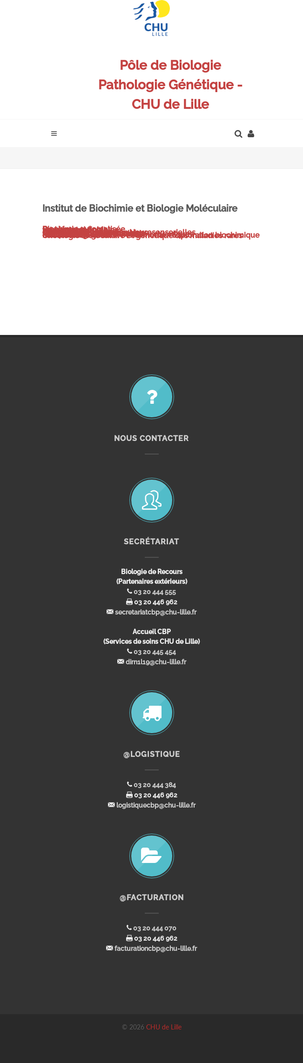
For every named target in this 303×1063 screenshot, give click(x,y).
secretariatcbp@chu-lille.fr (155, 612)
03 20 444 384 (155, 785)
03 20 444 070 (154, 928)
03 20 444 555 (155, 591)
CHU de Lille (164, 1027)
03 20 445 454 (155, 651)
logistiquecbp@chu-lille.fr (155, 805)
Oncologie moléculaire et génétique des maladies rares (142, 235)
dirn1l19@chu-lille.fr (156, 662)
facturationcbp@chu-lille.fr (155, 948)
